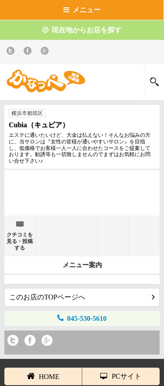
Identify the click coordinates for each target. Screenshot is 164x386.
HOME (43, 376)
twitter (12, 52)
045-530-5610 (82, 318)
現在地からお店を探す (82, 30)
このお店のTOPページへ (82, 297)
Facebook (29, 52)
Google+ (46, 52)
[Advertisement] (82, 196)
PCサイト (120, 376)
